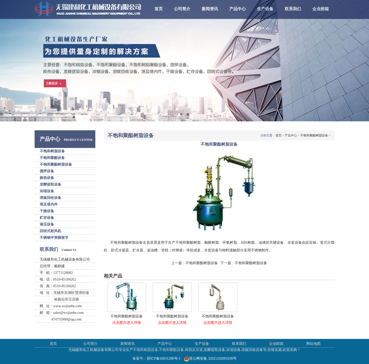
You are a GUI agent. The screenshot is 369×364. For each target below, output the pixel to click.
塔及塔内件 (49, 204)
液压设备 (47, 224)
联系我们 (293, 9)
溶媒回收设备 (50, 198)
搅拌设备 (47, 171)
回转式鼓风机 (50, 231)
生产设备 (265, 9)
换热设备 (47, 178)
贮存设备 (47, 218)
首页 (159, 9)
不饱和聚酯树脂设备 (56, 164)
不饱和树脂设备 (52, 151)
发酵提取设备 (50, 184)
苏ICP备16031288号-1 (163, 358)
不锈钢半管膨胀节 (54, 238)
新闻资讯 (210, 9)
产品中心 (237, 9)
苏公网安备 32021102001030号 (210, 358)
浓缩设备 (47, 191)
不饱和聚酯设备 (52, 158)
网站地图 (313, 344)
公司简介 (182, 9)
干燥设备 (47, 211)
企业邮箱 (320, 9)
